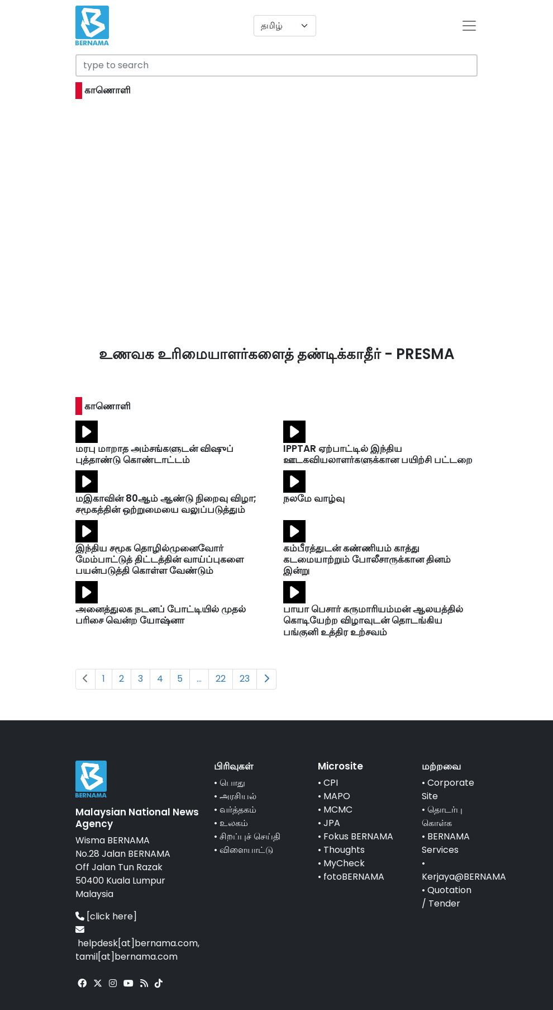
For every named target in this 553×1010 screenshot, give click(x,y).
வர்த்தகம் (238, 809)
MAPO (336, 796)
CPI (330, 782)
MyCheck (344, 863)
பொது (232, 782)
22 (221, 678)
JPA (331, 823)
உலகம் (234, 823)
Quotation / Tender (446, 897)
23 (245, 678)
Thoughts (344, 849)
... (199, 678)
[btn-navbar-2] (469, 25)
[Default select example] (285, 25)
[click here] (112, 916)
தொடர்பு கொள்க (442, 816)
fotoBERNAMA (353, 876)
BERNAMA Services (446, 843)
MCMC (337, 809)
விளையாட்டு (246, 849)
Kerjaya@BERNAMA (464, 876)
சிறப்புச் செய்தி (250, 836)
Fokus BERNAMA (358, 836)
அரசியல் (238, 796)
